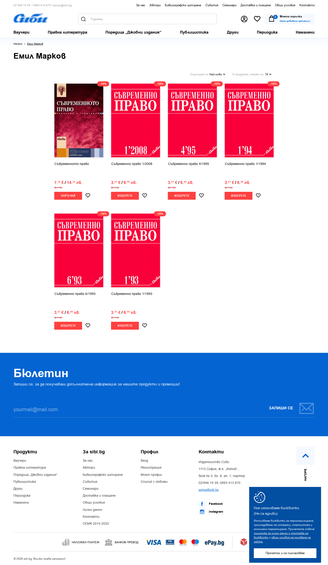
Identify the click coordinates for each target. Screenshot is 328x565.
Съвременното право (71, 164)
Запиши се (291, 408)
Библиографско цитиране (183, 5)
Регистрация (151, 467)
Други (17, 488)
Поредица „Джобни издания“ (35, 475)
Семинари (229, 5)
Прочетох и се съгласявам (285, 553)
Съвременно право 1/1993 (131, 294)
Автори (155, 5)
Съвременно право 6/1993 (75, 294)
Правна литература (29, 467)
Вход (144, 460)
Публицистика (24, 482)
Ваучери (19, 460)
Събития (211, 5)
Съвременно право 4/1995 (188, 164)
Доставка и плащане (256, 5)
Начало (17, 44)
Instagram (211, 511)
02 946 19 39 (21, 5)
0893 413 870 (42, 5)
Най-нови (217, 74)
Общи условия (285, 5)
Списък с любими (154, 482)
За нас (140, 5)
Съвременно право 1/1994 (245, 164)
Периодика (21, 495)
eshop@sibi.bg (62, 5)
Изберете (125, 196)
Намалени (21, 502)
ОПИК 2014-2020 (96, 523)
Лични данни (92, 510)
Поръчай (68, 196)
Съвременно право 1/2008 (131, 164)
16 (268, 74)
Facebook (211, 503)
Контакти (307, 5)
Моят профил (151, 475)
